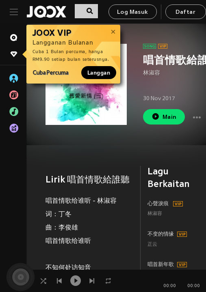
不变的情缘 (160, 234)
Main (164, 116)
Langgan (98, 72)
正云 (152, 244)
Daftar (185, 12)
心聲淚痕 (158, 204)
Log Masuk (132, 12)
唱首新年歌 (160, 265)
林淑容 (151, 73)
